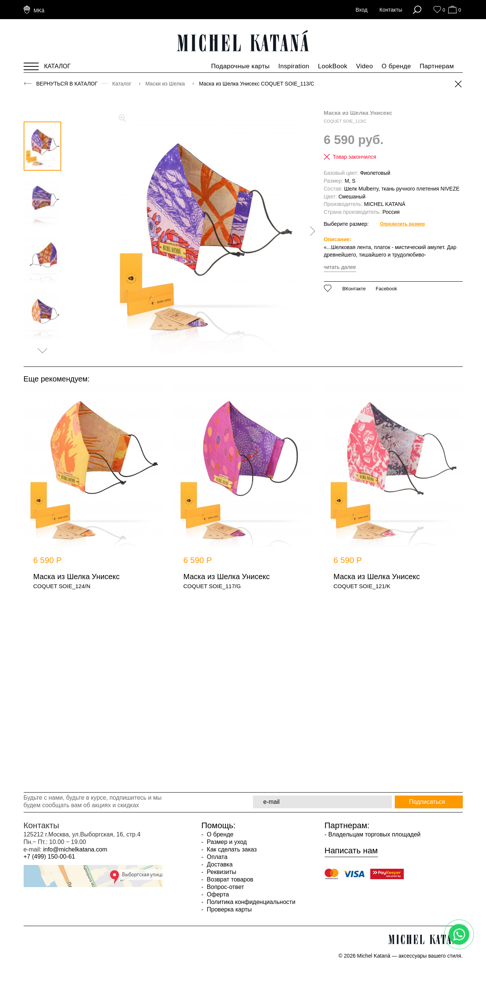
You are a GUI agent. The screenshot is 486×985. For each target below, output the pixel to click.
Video (364, 66)
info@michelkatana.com (75, 849)
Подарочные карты (240, 66)
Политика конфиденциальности (250, 902)
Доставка (219, 864)
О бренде (396, 66)
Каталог (122, 84)
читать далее (340, 267)
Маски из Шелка (166, 84)
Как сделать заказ (231, 849)
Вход (361, 9)
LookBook (333, 66)
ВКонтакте (354, 288)
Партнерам (437, 66)
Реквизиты (220, 872)
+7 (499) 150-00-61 (49, 856)
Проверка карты (228, 909)
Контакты (390, 9)
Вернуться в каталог (67, 84)
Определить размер (402, 224)
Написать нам (351, 851)
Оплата (216, 857)
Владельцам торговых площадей (374, 834)
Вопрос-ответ (224, 887)
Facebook (386, 288)
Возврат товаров (229, 879)
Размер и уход (226, 842)
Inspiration (294, 66)
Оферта (217, 894)
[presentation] (310, 231)
